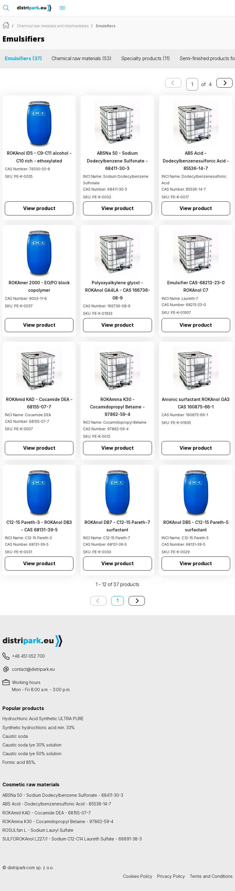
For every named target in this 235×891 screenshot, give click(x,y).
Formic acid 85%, (19, 762)
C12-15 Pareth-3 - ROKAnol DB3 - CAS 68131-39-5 (39, 526)
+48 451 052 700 (28, 656)
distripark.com (21, 867)
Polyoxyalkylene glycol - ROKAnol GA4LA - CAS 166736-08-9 (117, 290)
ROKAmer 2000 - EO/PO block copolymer (39, 286)
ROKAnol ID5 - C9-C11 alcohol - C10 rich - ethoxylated (39, 156)
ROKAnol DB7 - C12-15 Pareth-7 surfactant (117, 526)
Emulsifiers (23, 58)
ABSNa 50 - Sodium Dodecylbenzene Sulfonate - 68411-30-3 (117, 160)
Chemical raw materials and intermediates (53, 26)
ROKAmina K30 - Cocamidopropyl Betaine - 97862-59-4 (117, 407)
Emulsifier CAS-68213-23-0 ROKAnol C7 (196, 286)
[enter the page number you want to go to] (192, 84)
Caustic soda (15, 736)
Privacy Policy (171, 876)
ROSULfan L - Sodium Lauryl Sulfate (37, 830)
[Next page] (224, 83)
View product (39, 208)
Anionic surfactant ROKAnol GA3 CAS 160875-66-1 (196, 403)
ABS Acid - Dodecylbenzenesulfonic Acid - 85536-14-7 (196, 160)
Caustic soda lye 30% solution (31, 744)
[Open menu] (62, 7)
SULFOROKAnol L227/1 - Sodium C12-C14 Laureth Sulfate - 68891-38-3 (72, 838)
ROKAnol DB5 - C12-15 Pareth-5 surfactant (195, 526)
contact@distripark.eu (33, 669)
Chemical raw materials (82, 58)
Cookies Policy (137, 876)
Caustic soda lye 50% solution (31, 753)
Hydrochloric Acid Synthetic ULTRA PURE (43, 718)
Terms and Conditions (211, 876)
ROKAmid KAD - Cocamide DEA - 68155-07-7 (39, 403)
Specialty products (145, 58)
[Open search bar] (6, 7)
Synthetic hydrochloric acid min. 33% (38, 727)
